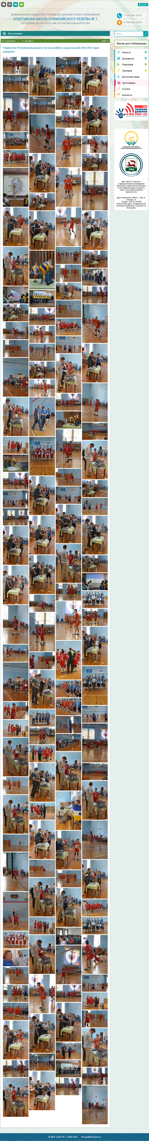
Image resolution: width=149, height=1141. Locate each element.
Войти (143, 5)
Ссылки (122, 89)
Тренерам (123, 70)
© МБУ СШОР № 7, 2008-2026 (62, 1137)
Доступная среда (127, 76)
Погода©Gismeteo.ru (91, 1137)
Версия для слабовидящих (132, 43)
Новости (123, 52)
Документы (124, 58)
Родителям (124, 64)
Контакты (123, 95)
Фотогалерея (125, 83)
